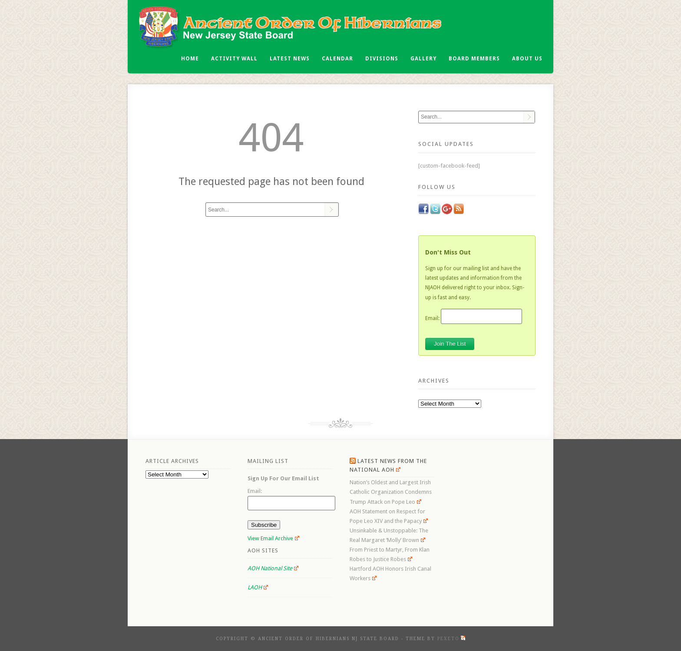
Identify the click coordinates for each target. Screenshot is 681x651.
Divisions (381, 59)
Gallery (423, 59)
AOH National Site (273, 568)
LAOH (258, 587)
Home (190, 59)
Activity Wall (234, 59)
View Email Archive (273, 538)
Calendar (337, 59)
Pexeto (451, 638)
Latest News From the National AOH (388, 465)
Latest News (290, 59)
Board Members (474, 59)
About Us (527, 59)
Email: (432, 318)
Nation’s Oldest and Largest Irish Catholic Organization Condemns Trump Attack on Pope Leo (391, 492)
